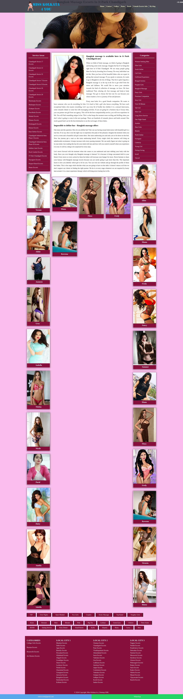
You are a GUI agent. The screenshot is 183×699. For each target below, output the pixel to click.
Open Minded (59, 615)
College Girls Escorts (34, 643)
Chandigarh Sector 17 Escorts (36, 63)
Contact (109, 6)
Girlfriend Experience (142, 77)
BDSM (32, 628)
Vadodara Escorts (99, 658)
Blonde (67, 623)
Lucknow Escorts (62, 665)
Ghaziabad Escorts (62, 670)
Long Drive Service (141, 115)
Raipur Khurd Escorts (36, 163)
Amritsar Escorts (98, 665)
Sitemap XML (104, 692)
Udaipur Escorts (98, 675)
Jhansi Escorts (61, 663)
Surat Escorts (97, 655)
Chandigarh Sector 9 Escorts (38, 84)
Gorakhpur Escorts (62, 660)
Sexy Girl (138, 100)
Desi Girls (138, 127)
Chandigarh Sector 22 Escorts (36, 69)
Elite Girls (138, 65)
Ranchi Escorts (135, 680)
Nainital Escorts (135, 653)
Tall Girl (138, 108)
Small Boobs (79, 628)
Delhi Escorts (60, 645)
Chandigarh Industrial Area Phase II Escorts (37, 143)
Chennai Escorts (98, 643)
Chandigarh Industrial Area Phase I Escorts (37, 137)
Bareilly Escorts (61, 650)
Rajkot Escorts (135, 670)
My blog (152, 6)
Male (56, 623)
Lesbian (103, 623)
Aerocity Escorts (61, 675)
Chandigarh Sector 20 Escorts (36, 96)
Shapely (104, 628)
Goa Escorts (97, 660)
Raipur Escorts (135, 665)
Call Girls (138, 73)
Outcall (137, 158)
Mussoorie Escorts (136, 655)
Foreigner (138, 139)
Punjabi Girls (139, 85)
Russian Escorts (32, 647)
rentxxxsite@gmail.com (46, 696)
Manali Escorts (135, 675)
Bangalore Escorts (62, 677)
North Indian (139, 135)
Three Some (145, 623)
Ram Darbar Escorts (35, 132)
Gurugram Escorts (62, 672)
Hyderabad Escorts (62, 680)
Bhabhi (137, 131)
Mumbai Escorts (61, 643)
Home (102, 6)
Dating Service (47, 628)
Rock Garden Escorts (36, 152)
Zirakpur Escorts (34, 108)
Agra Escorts (60, 648)
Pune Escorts (97, 648)
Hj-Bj (93, 628)
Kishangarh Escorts (35, 124)
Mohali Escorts (34, 116)
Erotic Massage (104, 615)
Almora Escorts (135, 660)
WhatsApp (137, 696)
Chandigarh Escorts (99, 645)
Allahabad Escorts (62, 655)
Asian (32, 623)
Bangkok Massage (141, 88)
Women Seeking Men (142, 62)
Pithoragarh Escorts (136, 663)
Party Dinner (63, 628)
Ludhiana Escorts (99, 663)
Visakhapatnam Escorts (101, 650)
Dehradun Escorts (136, 650)
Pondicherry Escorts (136, 648)
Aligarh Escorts (61, 658)
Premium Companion (142, 96)
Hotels (129, 6)
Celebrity (138, 142)
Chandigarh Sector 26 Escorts (36, 89)
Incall (137, 154)
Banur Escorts (33, 167)
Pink (78, 623)
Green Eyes (117, 623)
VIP (31, 615)
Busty (117, 628)
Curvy (128, 628)
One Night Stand (140, 119)
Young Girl (138, 146)
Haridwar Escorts (136, 658)
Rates (123, 6)
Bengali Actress (140, 81)
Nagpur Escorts (135, 643)
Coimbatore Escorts (99, 670)
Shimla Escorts (135, 672)
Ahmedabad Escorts (99, 653)
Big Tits (90, 623)
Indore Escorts (98, 682)
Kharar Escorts (34, 128)
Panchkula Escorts (35, 112)
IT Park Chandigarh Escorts (38, 156)
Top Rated (119, 615)
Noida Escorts (60, 668)
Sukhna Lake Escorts (35, 148)
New (139, 628)
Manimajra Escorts (35, 101)
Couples (88, 615)
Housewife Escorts (33, 652)
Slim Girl (138, 112)
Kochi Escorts (97, 680)
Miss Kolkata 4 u (92, 692)
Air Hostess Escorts (33, 656)
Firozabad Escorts (62, 653)
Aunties (137, 123)
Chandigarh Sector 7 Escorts (38, 80)
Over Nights (44, 615)
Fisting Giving (139, 150)
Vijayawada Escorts (136, 677)
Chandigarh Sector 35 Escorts (36, 75)
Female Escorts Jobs (140, 6)
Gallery (116, 6)
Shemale (44, 623)
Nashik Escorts (135, 645)
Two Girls (75, 615)
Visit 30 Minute (140, 104)
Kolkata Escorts (61, 682)
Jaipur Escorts (97, 668)
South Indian (139, 69)
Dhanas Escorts (34, 120)
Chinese (130, 623)
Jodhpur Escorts (98, 677)
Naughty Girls (135, 615)
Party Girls (138, 92)
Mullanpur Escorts (35, 105)
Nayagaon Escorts (34, 160)
